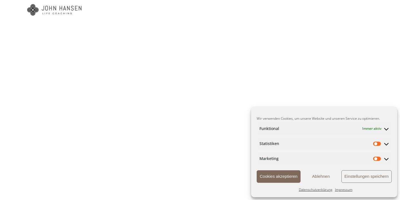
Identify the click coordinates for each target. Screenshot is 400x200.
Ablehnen (321, 176)
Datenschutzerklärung (315, 189)
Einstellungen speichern (366, 176)
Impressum (343, 189)
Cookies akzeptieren (279, 176)
